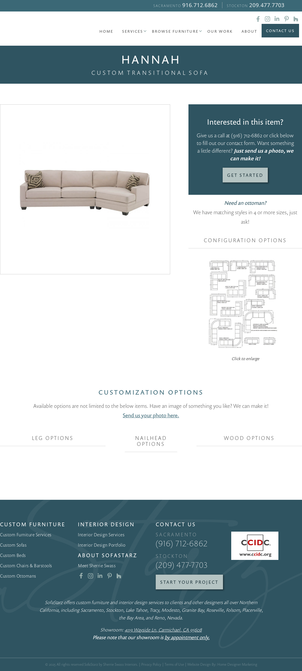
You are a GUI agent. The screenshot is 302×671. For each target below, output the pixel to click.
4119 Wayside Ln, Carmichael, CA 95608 (163, 630)
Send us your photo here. (151, 415)
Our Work (220, 31)
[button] (132, 31)
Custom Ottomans (18, 576)
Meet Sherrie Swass (97, 565)
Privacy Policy (151, 664)
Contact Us (280, 30)
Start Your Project (189, 582)
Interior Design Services (101, 535)
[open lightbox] (85, 189)
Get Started (245, 175)
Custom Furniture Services (26, 535)
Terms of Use (174, 664)
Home (106, 31)
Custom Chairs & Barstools (26, 565)
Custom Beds (13, 555)
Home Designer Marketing (237, 664)
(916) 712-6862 (246, 135)
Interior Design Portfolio (102, 545)
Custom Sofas (13, 545)
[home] (32, 29)
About (249, 31)
